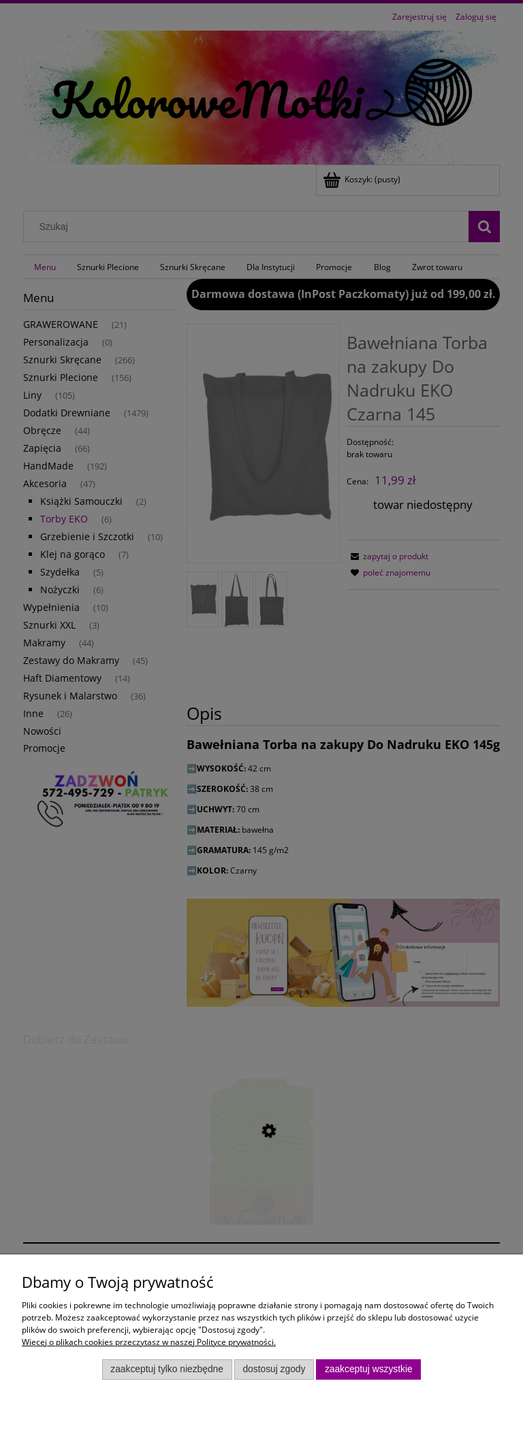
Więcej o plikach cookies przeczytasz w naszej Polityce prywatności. (149, 1342)
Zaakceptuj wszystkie (369, 1369)
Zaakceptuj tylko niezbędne (166, 1369)
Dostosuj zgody (273, 1369)
